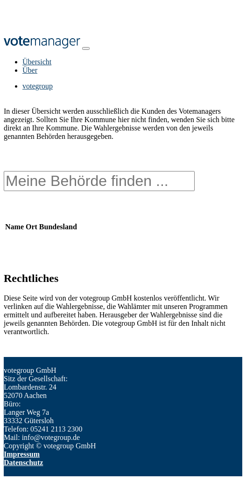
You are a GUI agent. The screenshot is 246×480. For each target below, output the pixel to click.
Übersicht (36, 62)
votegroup (37, 86)
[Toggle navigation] (86, 48)
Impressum (22, 454)
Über (29, 70)
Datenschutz (23, 462)
